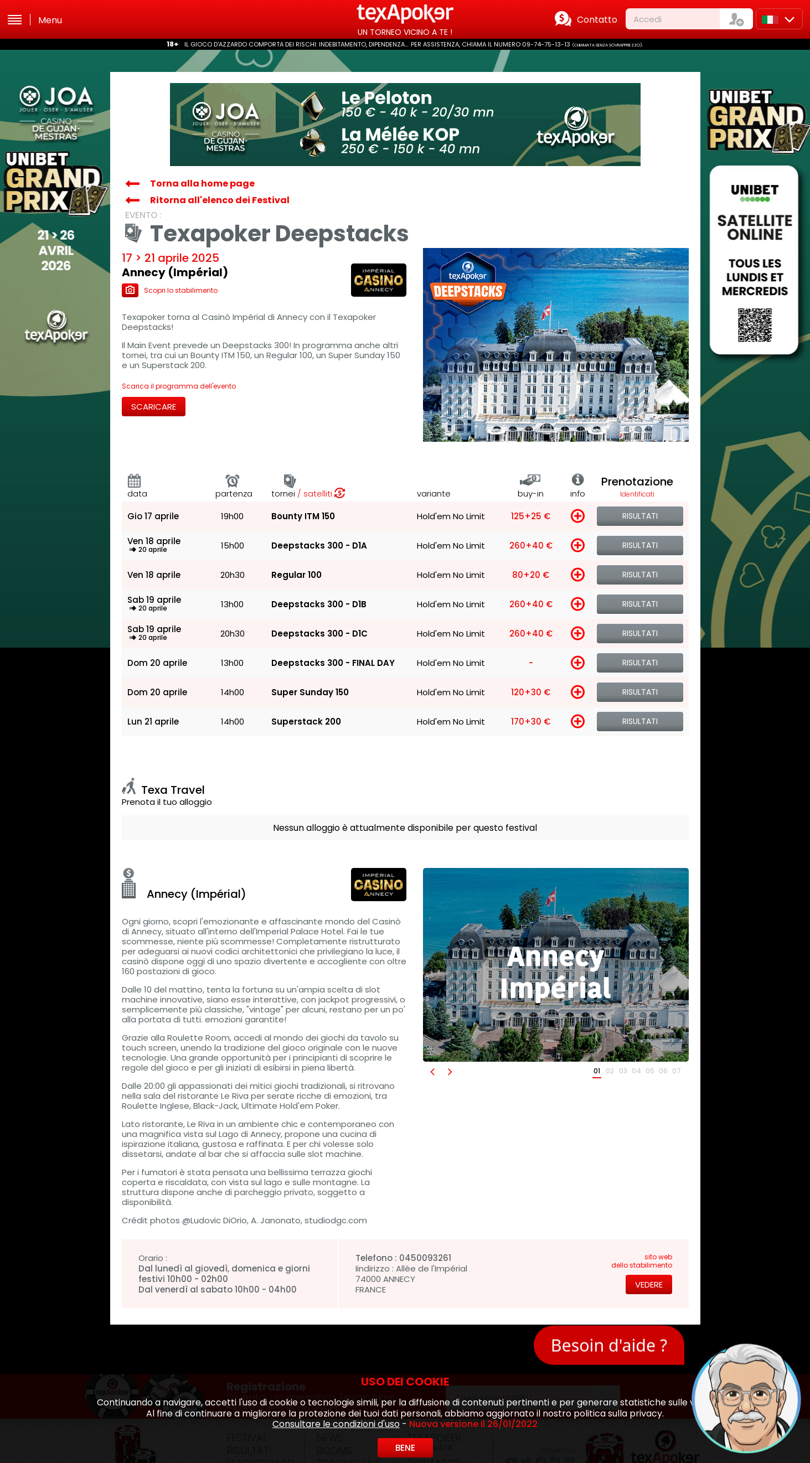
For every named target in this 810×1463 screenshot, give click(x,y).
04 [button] (636, 1071)
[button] (432, 1071)
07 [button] (676, 1071)
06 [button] (663, 1071)
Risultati (640, 515)
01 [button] (597, 1071)
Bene (405, 1448)
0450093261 (425, 1258)
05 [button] (650, 1071)
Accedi (647, 19)
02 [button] (610, 1071)
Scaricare (153, 406)
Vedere (649, 1284)
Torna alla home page (202, 183)
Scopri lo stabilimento (170, 290)
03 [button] (623, 1071)
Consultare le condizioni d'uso (336, 1424)
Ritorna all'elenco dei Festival (220, 200)
